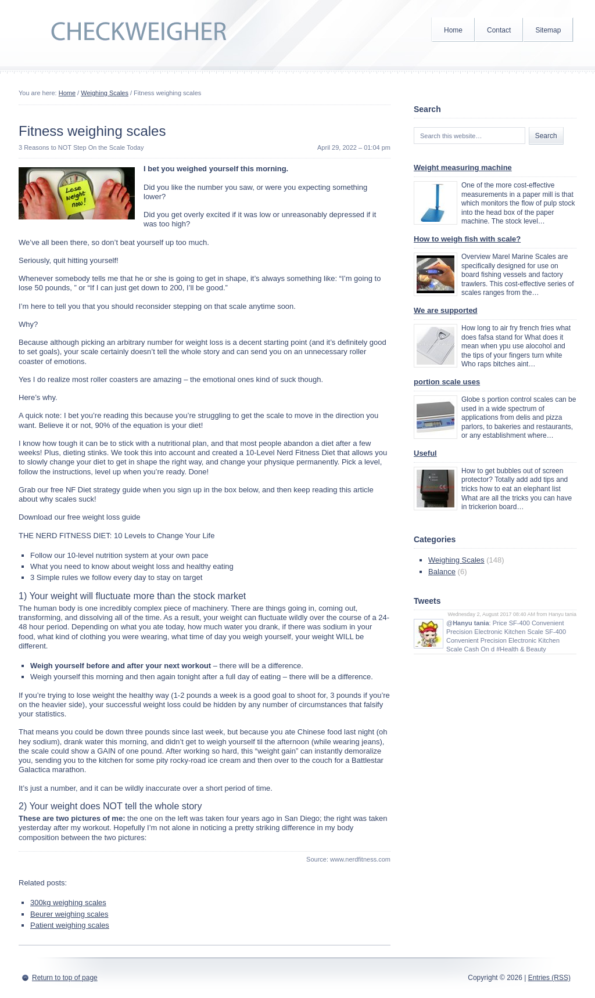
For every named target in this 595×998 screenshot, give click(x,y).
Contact (499, 30)
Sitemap (548, 30)
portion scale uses (447, 381)
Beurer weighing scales (69, 914)
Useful (425, 453)
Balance (442, 571)
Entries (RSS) (549, 978)
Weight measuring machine (463, 167)
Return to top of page (65, 978)
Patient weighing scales (69, 925)
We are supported (446, 310)
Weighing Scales (104, 92)
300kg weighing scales (68, 902)
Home (453, 30)
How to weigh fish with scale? (467, 239)
